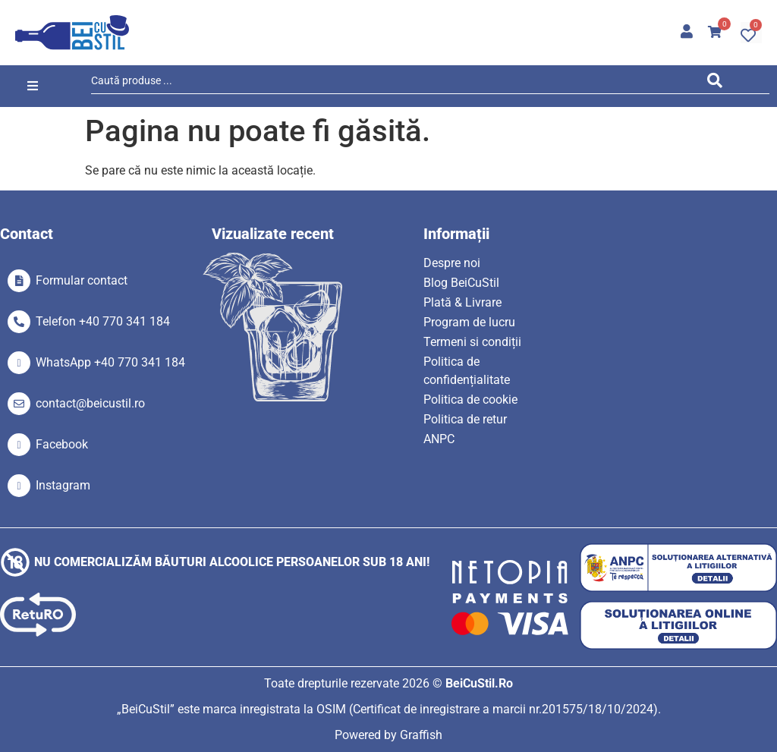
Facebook (62, 444)
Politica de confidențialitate (466, 370)
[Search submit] (718, 83)
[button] (32, 86)
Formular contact (81, 280)
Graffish (421, 735)
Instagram (63, 485)
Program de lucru (469, 322)
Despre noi (451, 263)
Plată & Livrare (462, 302)
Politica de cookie (470, 399)
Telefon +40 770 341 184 (103, 321)
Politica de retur (465, 419)
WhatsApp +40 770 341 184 (110, 362)
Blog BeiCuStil (461, 282)
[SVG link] (72, 32)
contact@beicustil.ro (90, 403)
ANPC (439, 439)
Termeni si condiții (472, 342)
